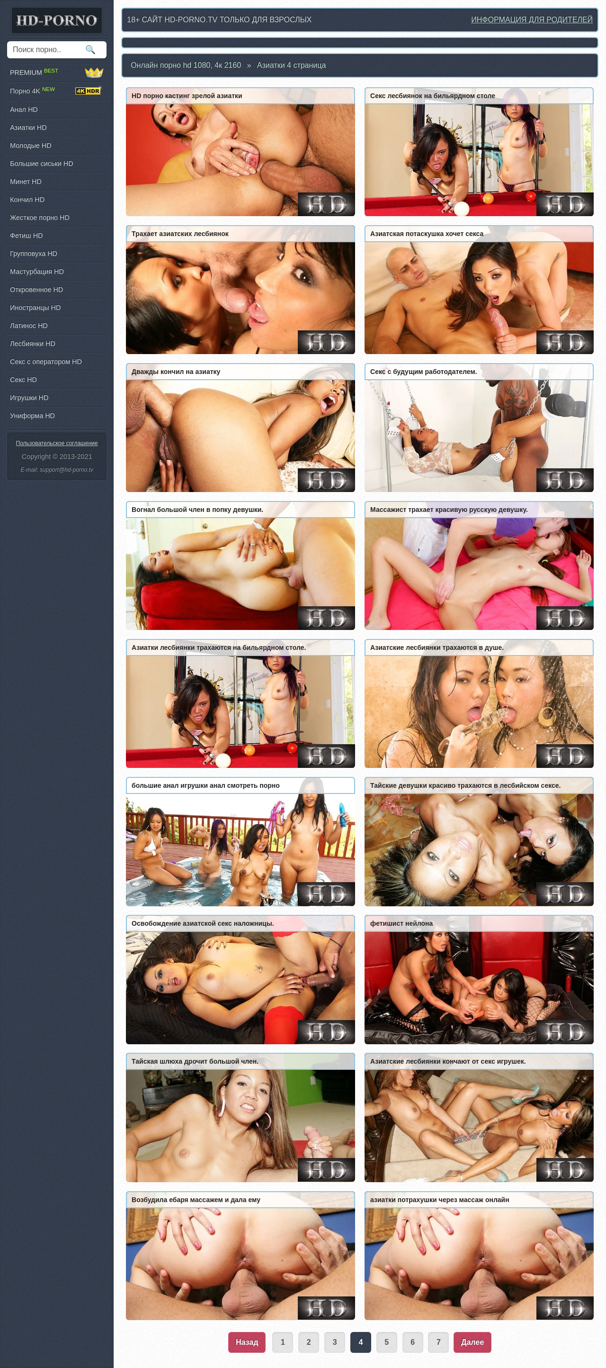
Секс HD (23, 379)
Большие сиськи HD (41, 163)
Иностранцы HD (35, 307)
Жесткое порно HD (40, 217)
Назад (247, 1342)
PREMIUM (57, 72)
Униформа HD (32, 416)
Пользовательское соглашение (57, 443)
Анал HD (24, 109)
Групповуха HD (33, 253)
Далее (472, 1342)
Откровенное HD (36, 289)
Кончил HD (27, 199)
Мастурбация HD (37, 271)
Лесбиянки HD (32, 343)
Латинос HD (29, 325)
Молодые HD (31, 145)
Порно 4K (57, 91)
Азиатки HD (28, 127)
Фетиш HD (26, 235)
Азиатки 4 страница (291, 65)
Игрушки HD (29, 397)
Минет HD (26, 181)
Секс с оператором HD (46, 361)
